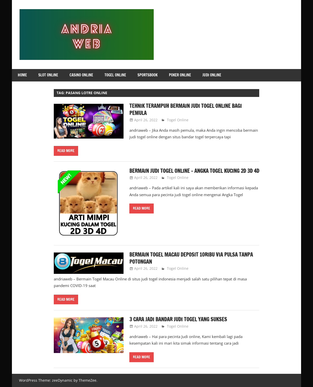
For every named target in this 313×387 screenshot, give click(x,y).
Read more (66, 150)
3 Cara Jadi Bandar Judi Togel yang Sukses (178, 319)
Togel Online (115, 75)
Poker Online (180, 75)
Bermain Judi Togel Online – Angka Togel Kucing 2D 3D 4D (194, 171)
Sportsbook (147, 75)
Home (22, 75)
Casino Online (81, 75)
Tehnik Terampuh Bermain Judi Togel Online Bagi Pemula (185, 109)
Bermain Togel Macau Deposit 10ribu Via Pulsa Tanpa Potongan (191, 258)
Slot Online (48, 75)
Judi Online (211, 75)
